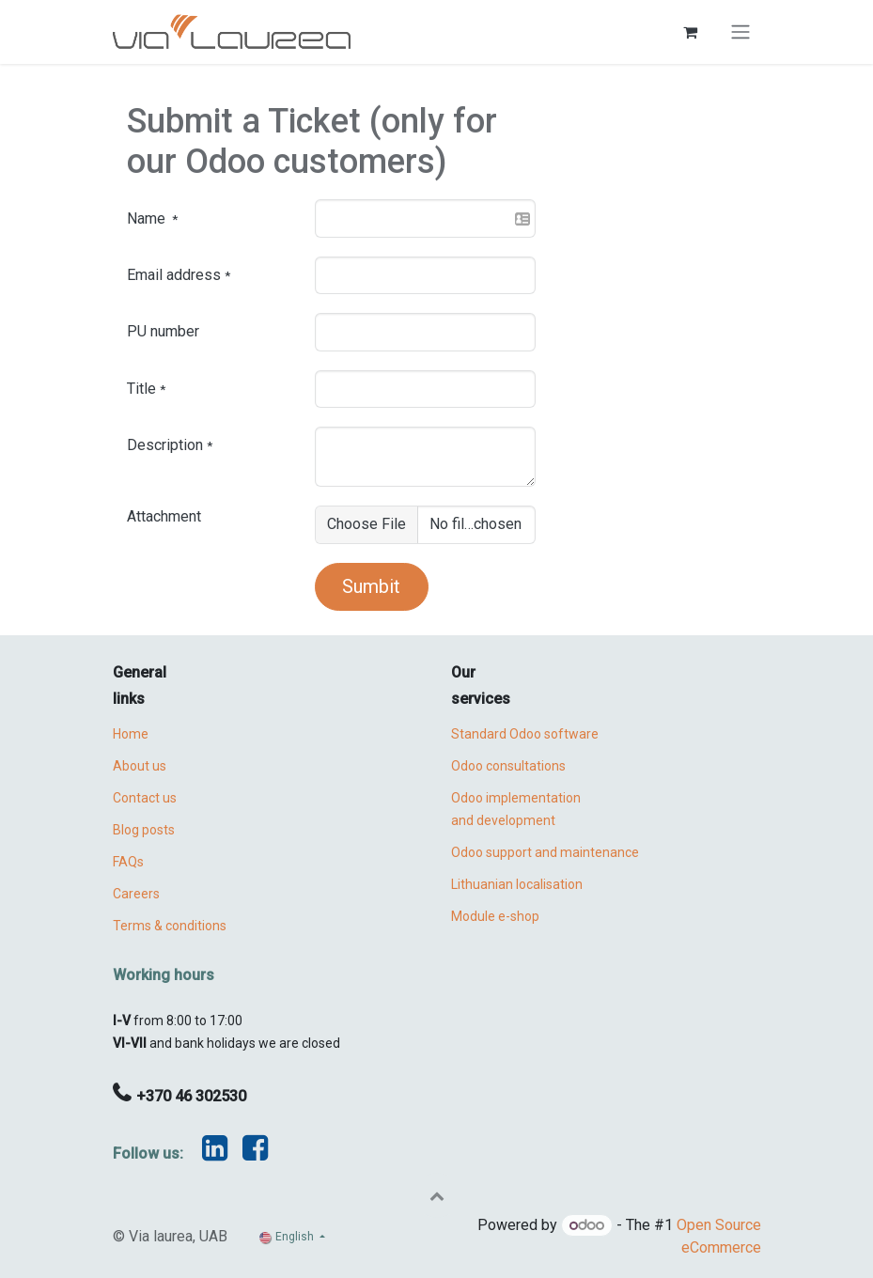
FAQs (128, 861)
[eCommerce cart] (690, 32)
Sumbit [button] (371, 586)
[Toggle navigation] (740, 32)
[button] (437, 1195)
